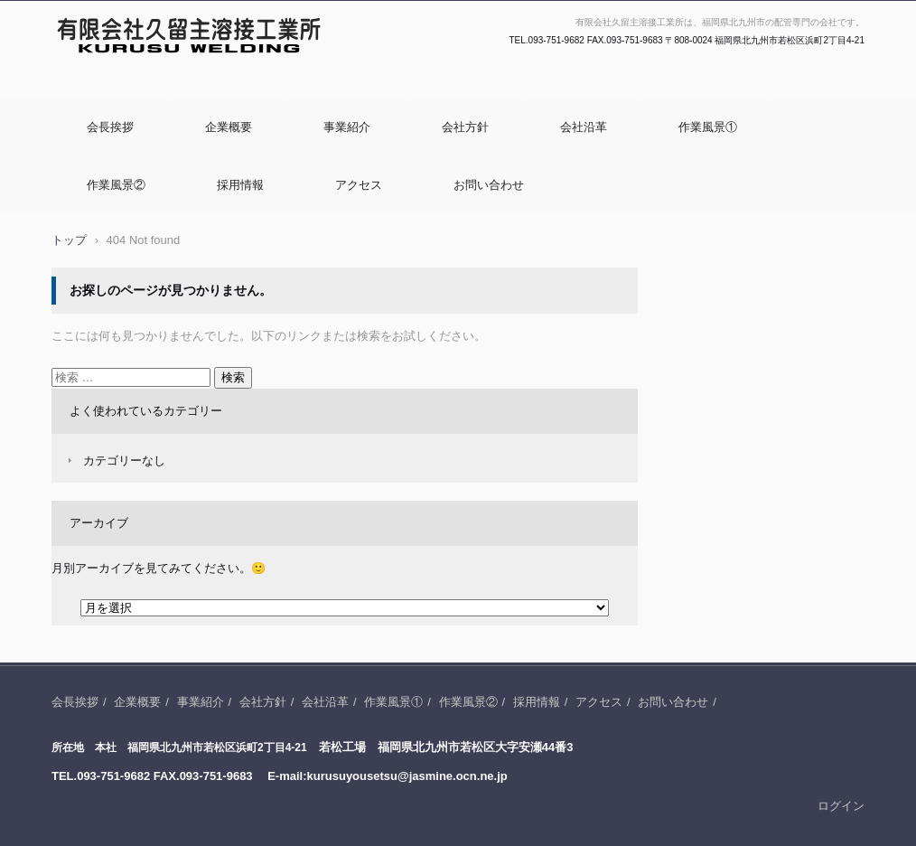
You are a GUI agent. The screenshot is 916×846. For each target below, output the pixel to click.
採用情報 (240, 185)
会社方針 (465, 127)
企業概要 (228, 127)
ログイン (841, 806)
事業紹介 (346, 127)
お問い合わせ (488, 185)
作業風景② (116, 185)
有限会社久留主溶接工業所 (131, 84)
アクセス (358, 185)
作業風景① (707, 127)
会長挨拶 (110, 127)
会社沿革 (583, 127)
